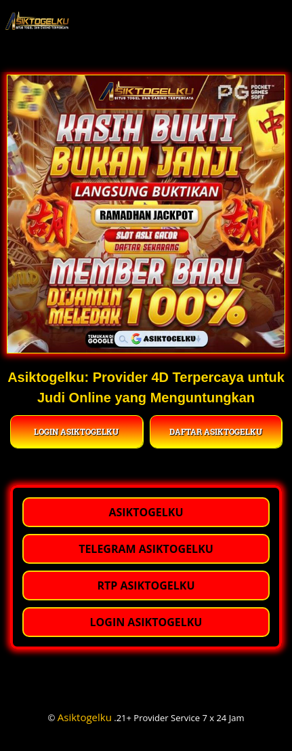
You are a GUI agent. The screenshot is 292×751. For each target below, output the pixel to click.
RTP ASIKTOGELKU (145, 585)
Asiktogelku (85, 717)
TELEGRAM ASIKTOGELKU (146, 548)
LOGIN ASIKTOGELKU (76, 431)
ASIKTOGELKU (145, 512)
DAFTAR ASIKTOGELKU (215, 431)
